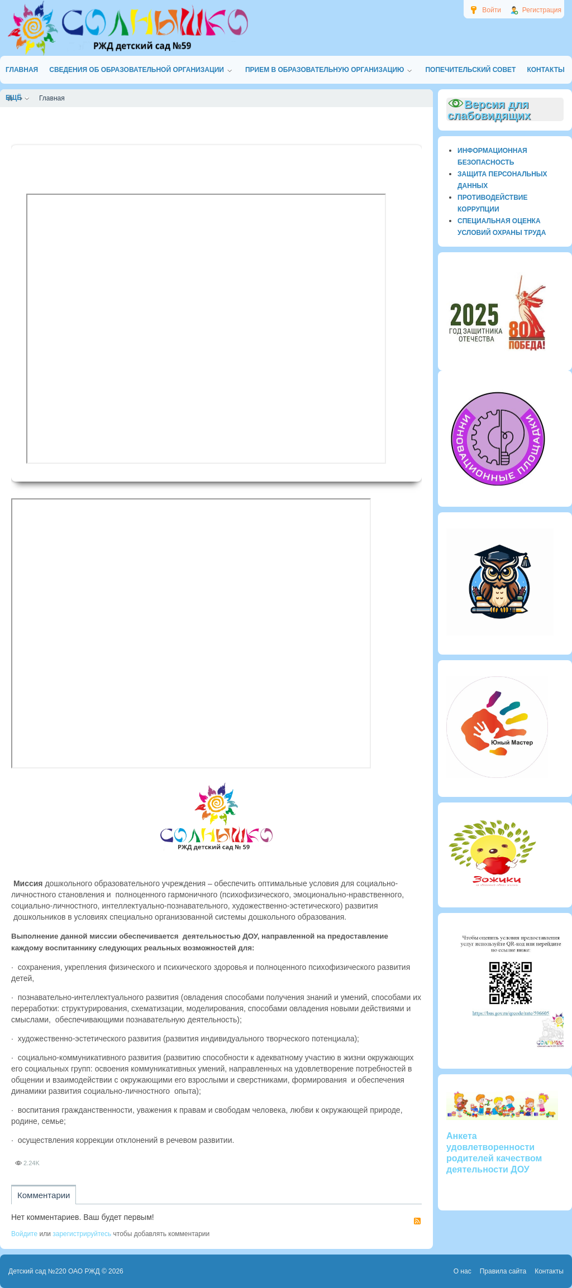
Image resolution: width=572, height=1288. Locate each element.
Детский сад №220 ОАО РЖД (54, 1271)
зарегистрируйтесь (82, 1234)
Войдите (24, 1234)
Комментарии (43, 1195)
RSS (417, 1221)
